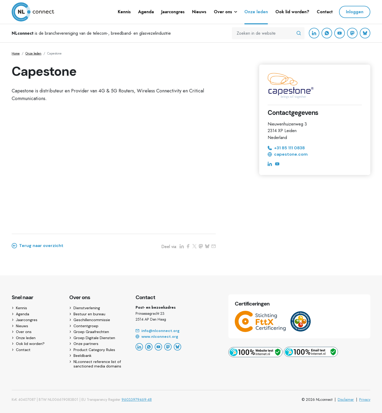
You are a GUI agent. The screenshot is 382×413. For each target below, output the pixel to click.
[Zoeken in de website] (299, 33)
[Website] (176, 336)
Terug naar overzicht (37, 245)
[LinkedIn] (314, 33)
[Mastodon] (352, 33)
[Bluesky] (365, 33)
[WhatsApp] (327, 33)
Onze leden (33, 53)
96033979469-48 (136, 399)
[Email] (176, 331)
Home (16, 53)
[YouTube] (339, 33)
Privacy (364, 399)
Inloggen (354, 12)
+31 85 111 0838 (286, 148)
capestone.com (288, 154)
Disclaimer (346, 399)
